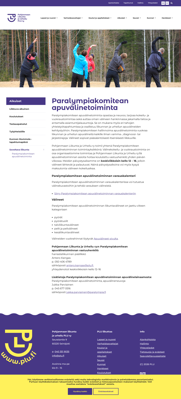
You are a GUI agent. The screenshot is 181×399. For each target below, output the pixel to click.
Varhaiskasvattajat (107, 343)
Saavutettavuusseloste (153, 355)
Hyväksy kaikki (80, 391)
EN (163, 3)
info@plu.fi (58, 355)
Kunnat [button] (151, 18)
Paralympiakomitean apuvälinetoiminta (23, 155)
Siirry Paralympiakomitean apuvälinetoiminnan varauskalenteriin (95, 193)
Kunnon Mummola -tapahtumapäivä (20, 140)
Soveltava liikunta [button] (27, 149)
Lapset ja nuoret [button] (49, 18)
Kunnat (101, 363)
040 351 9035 (62, 351)
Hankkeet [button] (167, 18)
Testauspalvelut (18, 124)
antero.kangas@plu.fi (80, 265)
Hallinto (140, 3)
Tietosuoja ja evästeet (152, 351)
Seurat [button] (137, 18)
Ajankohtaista (113, 3)
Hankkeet (102, 367)
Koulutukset (16, 116)
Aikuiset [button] (122, 18)
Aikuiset (101, 355)
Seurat (100, 359)
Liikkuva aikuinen (19, 109)
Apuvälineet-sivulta (106, 238)
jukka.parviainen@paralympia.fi (86, 291)
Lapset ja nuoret (106, 339)
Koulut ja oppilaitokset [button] (100, 18)
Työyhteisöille (17, 131)
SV (167, 3)
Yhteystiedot (153, 3)
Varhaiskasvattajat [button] (73, 18)
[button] (171, 3)
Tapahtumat (128, 3)
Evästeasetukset (106, 391)
